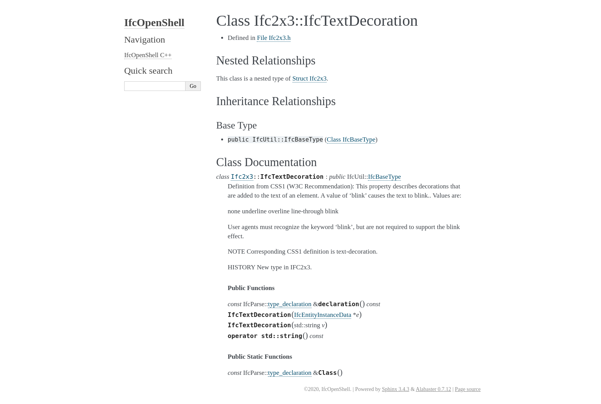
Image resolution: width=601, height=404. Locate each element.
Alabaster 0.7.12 (433, 389)
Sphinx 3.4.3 (395, 389)
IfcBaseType (384, 176)
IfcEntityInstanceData (322, 314)
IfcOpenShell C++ (148, 55)
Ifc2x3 (242, 176)
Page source (468, 389)
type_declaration (289, 304)
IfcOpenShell (154, 22)
